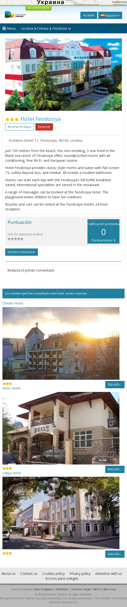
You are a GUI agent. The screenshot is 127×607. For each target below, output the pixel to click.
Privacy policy (80, 573)
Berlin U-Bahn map (105, 589)
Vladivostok (61, 589)
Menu (9, 28)
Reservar (44, 127)
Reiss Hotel (11, 388)
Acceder (89, 15)
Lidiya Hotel (11, 473)
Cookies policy (53, 573)
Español (110, 15)
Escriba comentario (21, 252)
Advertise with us (108, 573)
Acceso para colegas (61, 578)
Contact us (28, 573)
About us (8, 573)
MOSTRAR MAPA (38, 7)
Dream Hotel (12, 303)
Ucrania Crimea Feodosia (46, 28)
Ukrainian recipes (81, 589)
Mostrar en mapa (19, 127)
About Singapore (43, 589)
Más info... (115, 384)
